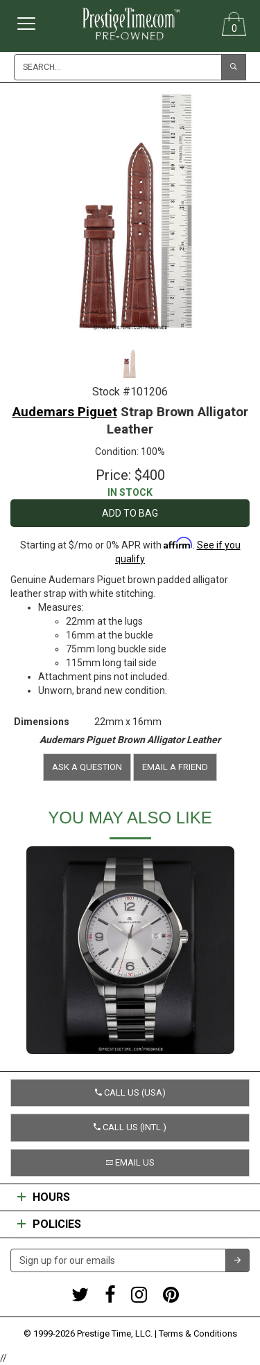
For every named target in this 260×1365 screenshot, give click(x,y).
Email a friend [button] (175, 767)
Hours (43, 1197)
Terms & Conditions (198, 1333)
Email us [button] (130, 1162)
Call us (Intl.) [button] (130, 1127)
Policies (49, 1224)
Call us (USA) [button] (130, 1092)
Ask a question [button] (87, 767)
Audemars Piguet (64, 412)
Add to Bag (130, 513)
